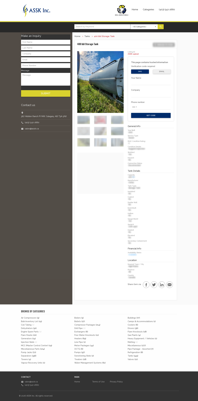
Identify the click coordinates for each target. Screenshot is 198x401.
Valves (133, 359)
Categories (148, 9)
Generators (28, 338)
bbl (133, 177)
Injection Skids (29, 342)
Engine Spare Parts (31, 332)
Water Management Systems (90, 363)
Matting (133, 342)
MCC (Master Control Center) (36, 345)
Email (161, 71)
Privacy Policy (116, 382)
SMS (140, 71)
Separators (28, 356)
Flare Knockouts (137, 332)
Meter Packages (84, 345)
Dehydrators (29, 328)
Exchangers (81, 332)
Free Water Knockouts (86, 335)
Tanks (87, 36)
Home (135, 9)
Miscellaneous (137, 345)
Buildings (134, 318)
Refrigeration (135, 352)
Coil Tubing (27, 325)
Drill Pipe (79, 328)
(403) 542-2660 (167, 9)
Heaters (80, 338)
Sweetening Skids (84, 356)
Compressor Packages (87, 325)
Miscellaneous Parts (33, 349)
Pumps (79, 352)
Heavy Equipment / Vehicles (142, 338)
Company (135, 90)
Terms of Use (98, 382)
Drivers (133, 328)
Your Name (136, 78)
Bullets (79, 321)
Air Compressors (30, 318)
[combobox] (134, 107)
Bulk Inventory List (31, 321)
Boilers (79, 318)
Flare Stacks (29, 335)
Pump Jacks (28, 352)
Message (25, 70)
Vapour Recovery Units (33, 363)
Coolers (133, 325)
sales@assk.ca (32, 128)
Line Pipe (80, 342)
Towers (26, 359)
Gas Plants (134, 335)
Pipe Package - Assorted (140, 349)
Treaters (80, 359)
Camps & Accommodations (142, 321)
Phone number (138, 102)
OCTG (78, 349)
